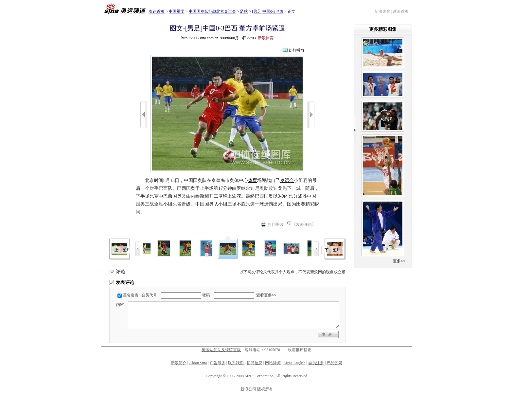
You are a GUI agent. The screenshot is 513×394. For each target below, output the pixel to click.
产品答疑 (334, 363)
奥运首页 (157, 11)
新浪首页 (401, 11)
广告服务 (217, 363)
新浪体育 (382, 11)
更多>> (399, 261)
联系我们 (236, 363)
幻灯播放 (296, 50)
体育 (252, 180)
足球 (244, 11)
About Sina (198, 363)
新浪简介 (178, 363)
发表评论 (304, 224)
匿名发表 (130, 295)
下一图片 (332, 250)
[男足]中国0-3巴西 (267, 11)
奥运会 (287, 180)
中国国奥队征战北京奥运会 (212, 11)
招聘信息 (254, 363)
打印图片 (276, 224)
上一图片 (122, 250)
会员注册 (316, 363)
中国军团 (177, 11)
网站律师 (273, 363)
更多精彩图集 (383, 29)
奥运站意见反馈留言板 (221, 350)
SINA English (294, 363)
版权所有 (265, 389)
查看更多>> (266, 295)
